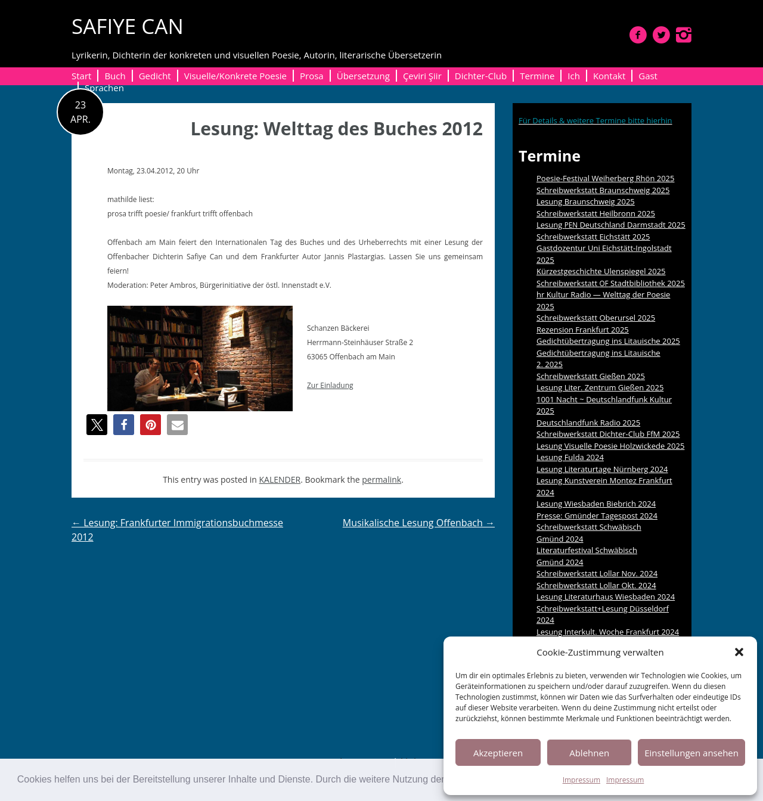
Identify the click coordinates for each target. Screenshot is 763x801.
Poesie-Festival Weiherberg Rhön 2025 (605, 178)
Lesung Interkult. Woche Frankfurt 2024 (607, 631)
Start (81, 76)
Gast (647, 76)
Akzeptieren (498, 753)
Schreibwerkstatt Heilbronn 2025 (595, 213)
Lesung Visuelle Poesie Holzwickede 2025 (610, 445)
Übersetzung (363, 76)
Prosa (312, 76)
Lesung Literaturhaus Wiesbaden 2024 (605, 596)
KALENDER (280, 479)
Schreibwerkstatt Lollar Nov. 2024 (596, 573)
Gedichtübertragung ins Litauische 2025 (608, 341)
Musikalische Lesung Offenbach (419, 522)
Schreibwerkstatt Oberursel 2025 (595, 317)
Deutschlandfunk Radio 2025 (588, 422)
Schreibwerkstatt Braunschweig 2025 (603, 190)
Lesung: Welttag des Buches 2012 (336, 128)
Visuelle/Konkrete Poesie (235, 76)
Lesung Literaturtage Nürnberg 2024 (602, 469)
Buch (114, 76)
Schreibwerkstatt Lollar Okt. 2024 (596, 585)
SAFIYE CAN (128, 26)
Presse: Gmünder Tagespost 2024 (596, 515)
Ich (573, 76)
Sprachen (104, 88)
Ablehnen (589, 753)
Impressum (581, 780)
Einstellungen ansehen (691, 753)
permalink (381, 479)
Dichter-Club (481, 76)
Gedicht (155, 76)
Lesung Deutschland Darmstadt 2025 (611, 224)
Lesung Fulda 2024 (570, 457)
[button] (739, 652)
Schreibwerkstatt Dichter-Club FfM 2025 (608, 434)
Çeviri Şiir (422, 76)
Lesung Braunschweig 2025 (585, 201)
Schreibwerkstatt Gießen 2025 (590, 376)
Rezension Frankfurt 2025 (582, 329)
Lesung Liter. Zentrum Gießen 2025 (599, 387)
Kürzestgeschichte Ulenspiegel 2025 (601, 271)
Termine (537, 76)
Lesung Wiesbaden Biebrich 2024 (596, 503)
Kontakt (609, 76)
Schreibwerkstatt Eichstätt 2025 (593, 236)
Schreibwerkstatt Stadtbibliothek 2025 (610, 283)
